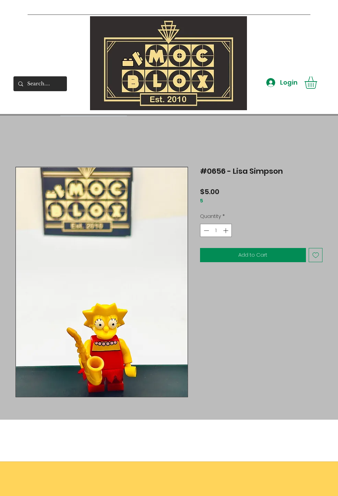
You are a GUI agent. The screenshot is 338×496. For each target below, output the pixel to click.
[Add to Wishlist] (316, 255)
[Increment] (226, 230)
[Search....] (39, 83)
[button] (318, 82)
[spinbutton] (216, 230)
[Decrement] (205, 230)
